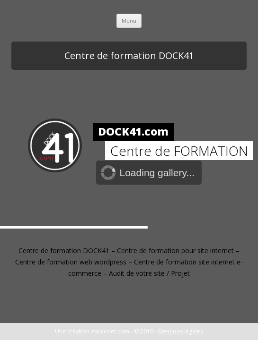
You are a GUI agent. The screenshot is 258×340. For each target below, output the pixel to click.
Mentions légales (180, 331)
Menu (129, 20)
